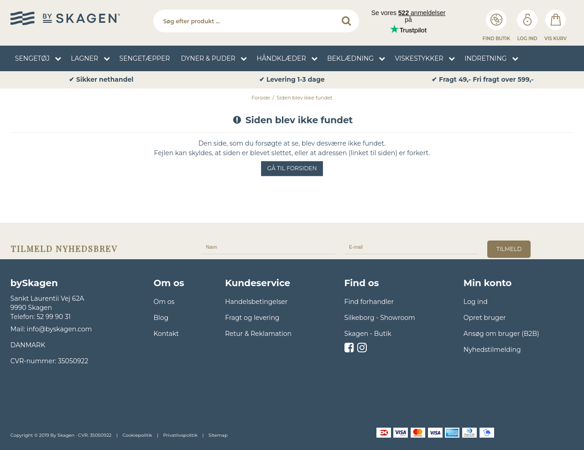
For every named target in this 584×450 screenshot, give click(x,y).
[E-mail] (411, 246)
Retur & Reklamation (258, 334)
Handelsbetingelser (256, 302)
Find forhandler (369, 302)
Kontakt (166, 334)
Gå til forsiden (292, 168)
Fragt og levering (252, 318)
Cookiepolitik (137, 435)
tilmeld (508, 249)
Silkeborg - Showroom (379, 318)
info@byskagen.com (59, 329)
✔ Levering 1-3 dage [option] (292, 80)
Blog (160, 318)
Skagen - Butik (367, 334)
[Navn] (268, 246)
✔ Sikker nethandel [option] (101, 80)
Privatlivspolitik (180, 435)
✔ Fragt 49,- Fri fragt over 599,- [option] (482, 80)
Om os (163, 302)
